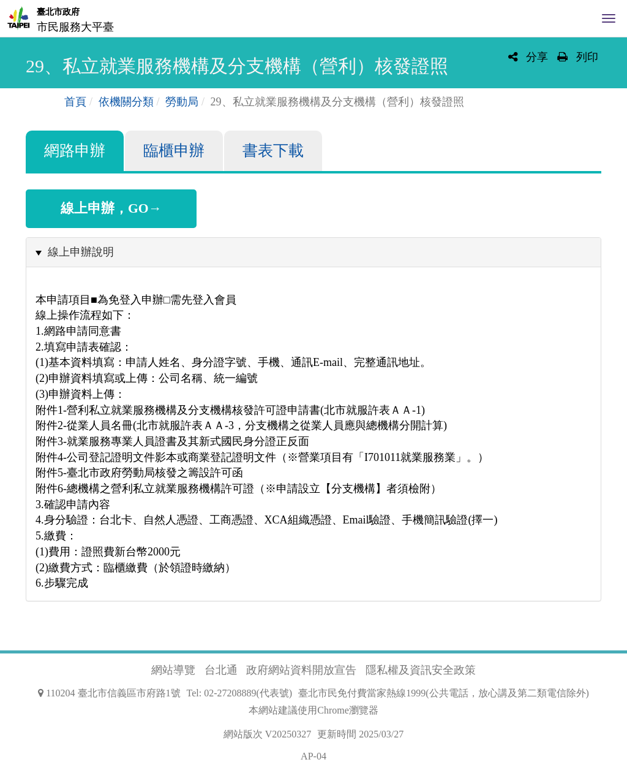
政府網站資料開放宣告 (301, 670)
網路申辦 (74, 150)
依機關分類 (126, 102)
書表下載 (273, 150)
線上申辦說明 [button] (81, 252)
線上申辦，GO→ (111, 208)
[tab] (313, 252)
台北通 (221, 670)
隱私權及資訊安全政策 (421, 670)
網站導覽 (173, 670)
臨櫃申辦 (174, 150)
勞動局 (181, 102)
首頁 (75, 102)
